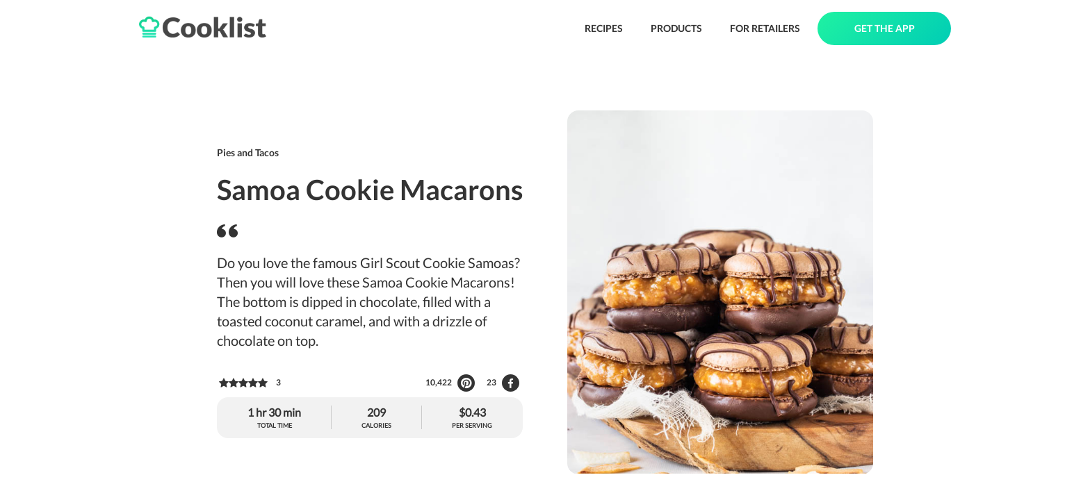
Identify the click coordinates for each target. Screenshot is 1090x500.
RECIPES (604, 28)
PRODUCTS (676, 28)
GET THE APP (884, 28)
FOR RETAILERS (765, 28)
